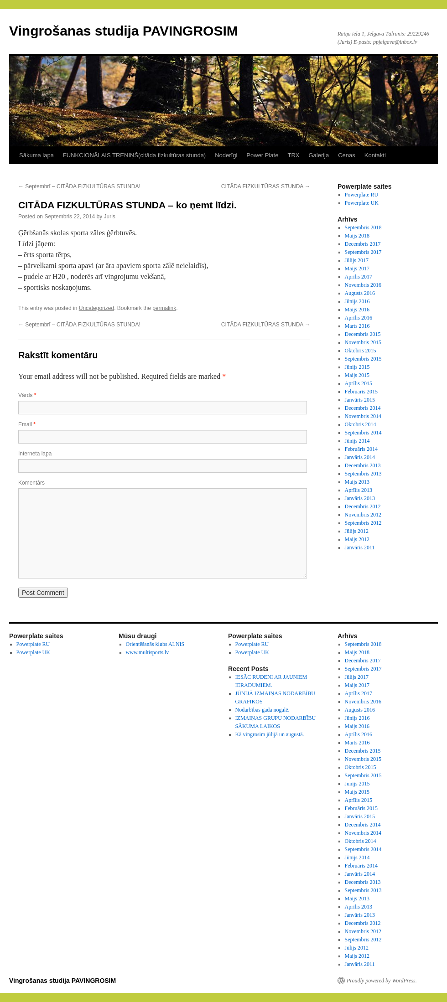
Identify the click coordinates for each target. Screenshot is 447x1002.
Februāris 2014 (361, 449)
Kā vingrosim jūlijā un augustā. (269, 734)
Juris (109, 216)
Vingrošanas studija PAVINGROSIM (123, 30)
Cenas (346, 155)
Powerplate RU (362, 194)
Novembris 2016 (363, 285)
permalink (164, 308)
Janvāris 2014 (360, 457)
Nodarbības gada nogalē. (262, 710)
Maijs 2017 (357, 268)
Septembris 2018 (363, 227)
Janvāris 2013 (360, 498)
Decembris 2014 (363, 408)
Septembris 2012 (363, 523)
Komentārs (31, 483)
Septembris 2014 (363, 432)
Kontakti (375, 155)
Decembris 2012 (363, 506)
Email (27, 424)
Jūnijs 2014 (357, 441)
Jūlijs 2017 (357, 260)
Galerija (318, 155)
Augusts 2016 (360, 293)
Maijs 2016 (357, 309)
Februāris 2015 (361, 391)
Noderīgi (226, 155)
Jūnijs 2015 (357, 367)
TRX (293, 155)
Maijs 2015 (357, 375)
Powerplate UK (362, 203)
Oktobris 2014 (360, 424)
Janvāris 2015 (360, 400)
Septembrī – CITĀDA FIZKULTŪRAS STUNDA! (79, 186)
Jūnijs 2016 (357, 301)
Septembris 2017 (363, 252)
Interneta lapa (35, 453)
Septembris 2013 (363, 473)
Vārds (27, 395)
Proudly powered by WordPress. (382, 980)
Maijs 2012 (357, 539)
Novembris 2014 (363, 416)
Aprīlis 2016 (358, 318)
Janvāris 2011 (360, 547)
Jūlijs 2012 (357, 531)
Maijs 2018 (357, 235)
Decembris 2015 (363, 334)
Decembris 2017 (363, 244)
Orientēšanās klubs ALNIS (155, 644)
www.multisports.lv (147, 652)
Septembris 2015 (363, 359)
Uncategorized (96, 308)
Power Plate (262, 155)
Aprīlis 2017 (358, 277)
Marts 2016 (357, 326)
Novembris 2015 (363, 342)
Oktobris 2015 (360, 350)
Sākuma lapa (36, 155)
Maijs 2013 (357, 482)
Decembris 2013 (363, 465)
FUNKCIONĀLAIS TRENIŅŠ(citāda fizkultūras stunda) (134, 155)
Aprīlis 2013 (358, 490)
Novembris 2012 (363, 514)
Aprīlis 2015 (358, 383)
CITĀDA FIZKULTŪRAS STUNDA (265, 186)
